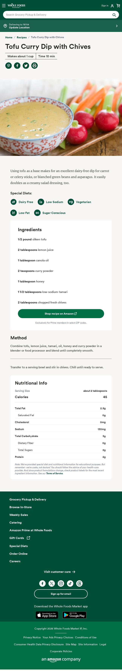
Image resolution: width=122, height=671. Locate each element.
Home (8, 37)
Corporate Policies (61, 651)
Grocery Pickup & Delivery (27, 499)
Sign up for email (61, 594)
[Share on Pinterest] (8, 65)
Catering (15, 522)
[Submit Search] (114, 14)
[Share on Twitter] (26, 65)
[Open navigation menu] (4, 5)
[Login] (107, 5)
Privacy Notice (32, 637)
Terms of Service (54, 473)
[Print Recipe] (34, 65)
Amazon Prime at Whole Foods (30, 530)
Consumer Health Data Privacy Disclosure (39, 644)
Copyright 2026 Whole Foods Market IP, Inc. (61, 628)
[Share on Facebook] (17, 65)
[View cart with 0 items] (118, 5)
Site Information (88, 644)
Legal (103, 644)
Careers (14, 561)
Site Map (71, 644)
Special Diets (18, 546)
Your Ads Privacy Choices (58, 637)
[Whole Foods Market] (16, 5)
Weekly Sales (18, 515)
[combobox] (55, 15)
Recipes (22, 37)
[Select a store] (61, 25)
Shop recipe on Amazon (61, 313)
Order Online (18, 554)
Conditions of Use (86, 637)
